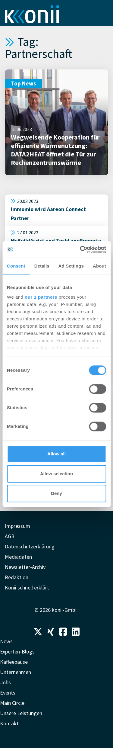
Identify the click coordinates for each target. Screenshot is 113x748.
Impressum (17, 525)
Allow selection (56, 473)
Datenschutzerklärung (30, 546)
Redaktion (16, 577)
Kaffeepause (14, 661)
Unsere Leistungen (21, 713)
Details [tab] (41, 265)
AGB (9, 536)
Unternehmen (15, 672)
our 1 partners (41, 297)
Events (7, 692)
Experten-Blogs (17, 651)
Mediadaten (18, 556)
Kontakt (9, 723)
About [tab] (99, 265)
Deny (56, 493)
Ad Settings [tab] (71, 265)
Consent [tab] (16, 265)
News (6, 641)
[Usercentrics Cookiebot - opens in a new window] (80, 249)
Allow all (56, 453)
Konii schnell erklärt (27, 587)
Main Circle (12, 702)
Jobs (5, 682)
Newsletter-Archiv (25, 566)
